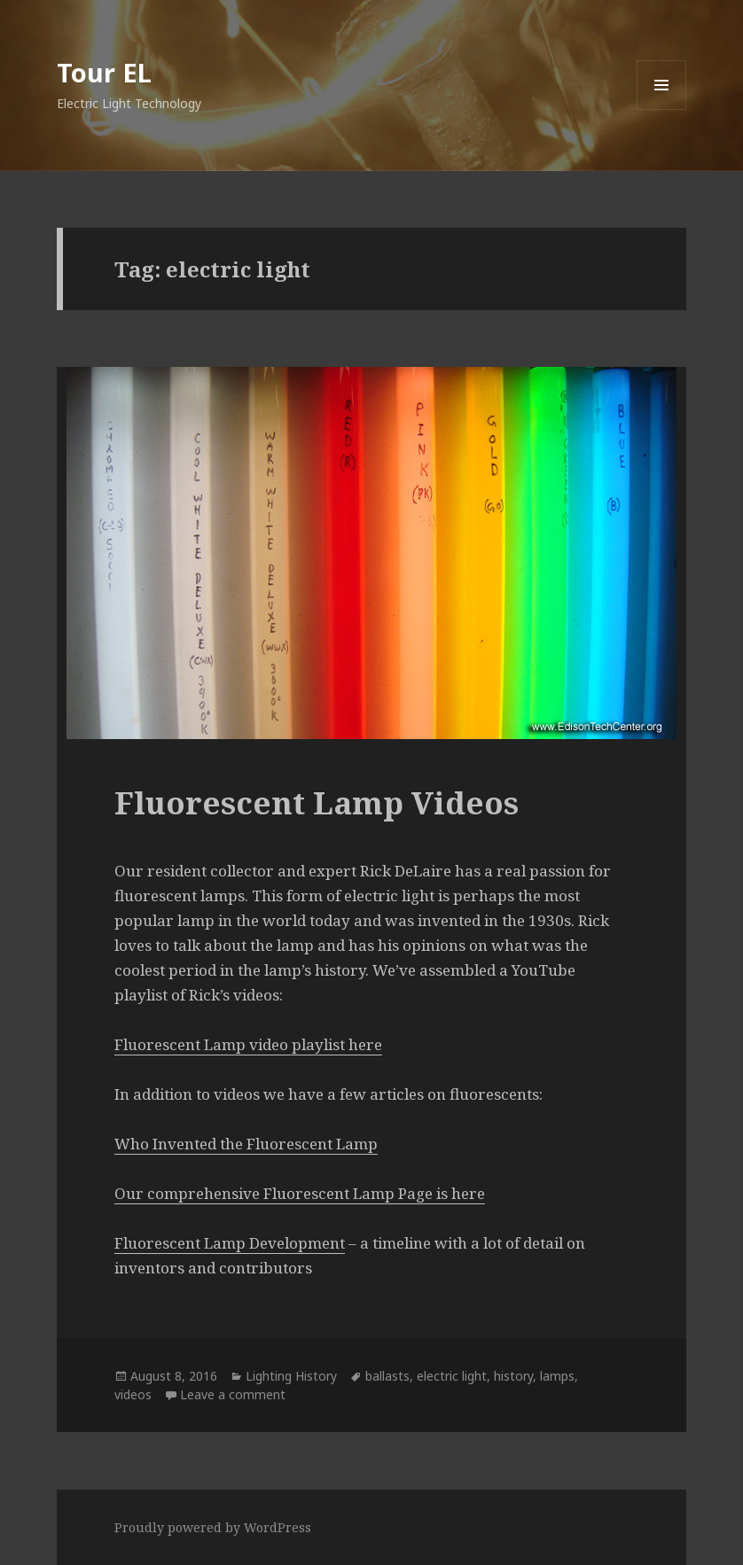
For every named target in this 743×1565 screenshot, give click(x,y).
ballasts (387, 1375)
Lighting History (291, 1375)
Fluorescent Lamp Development (229, 1243)
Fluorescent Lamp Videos (316, 802)
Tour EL (104, 72)
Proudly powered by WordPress (212, 1527)
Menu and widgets (661, 109)
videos (133, 1394)
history (513, 1375)
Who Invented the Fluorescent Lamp (246, 1143)
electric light (452, 1375)
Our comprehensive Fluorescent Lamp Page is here (299, 1193)
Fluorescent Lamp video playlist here (248, 1044)
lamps (557, 1375)
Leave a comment (232, 1394)
